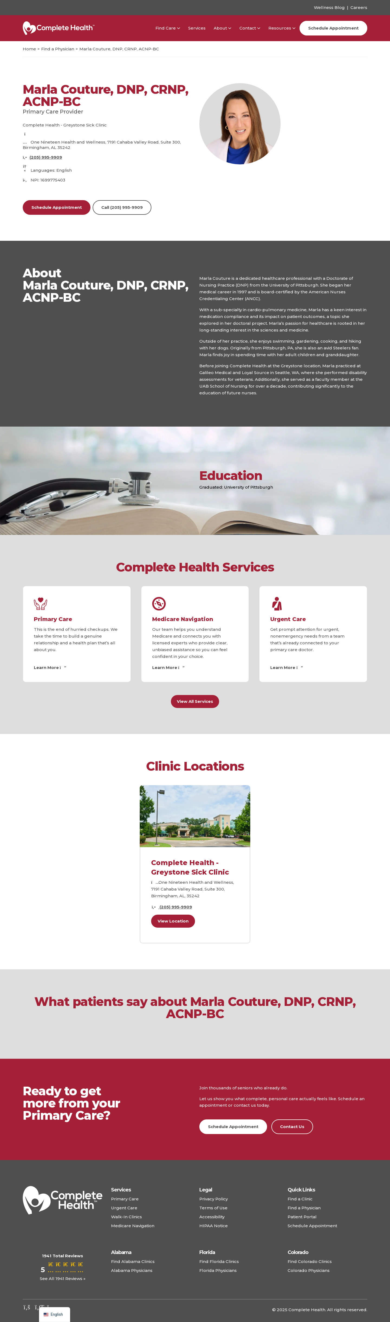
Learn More (49, 667)
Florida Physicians (218, 1270)
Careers (358, 7)
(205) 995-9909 (46, 157)
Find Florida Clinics (219, 1261)
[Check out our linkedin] (39, 1307)
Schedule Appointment (333, 28)
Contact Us (292, 1126)
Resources (279, 28)
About (220, 28)
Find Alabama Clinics (133, 1261)
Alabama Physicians (131, 1270)
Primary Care (53, 619)
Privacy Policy (213, 1198)
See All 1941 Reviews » (63, 1278)
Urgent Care (288, 619)
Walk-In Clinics (126, 1216)
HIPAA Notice (213, 1225)
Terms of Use (213, 1207)
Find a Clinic (300, 1198)
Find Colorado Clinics (310, 1261)
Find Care (165, 28)
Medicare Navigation (182, 619)
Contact (247, 28)
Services (197, 28)
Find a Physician (304, 1207)
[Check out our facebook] (27, 1307)
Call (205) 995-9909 (122, 207)
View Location (173, 921)
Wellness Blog (329, 7)
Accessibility (212, 1216)
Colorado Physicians (309, 1270)
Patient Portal (302, 1216)
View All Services (195, 701)
